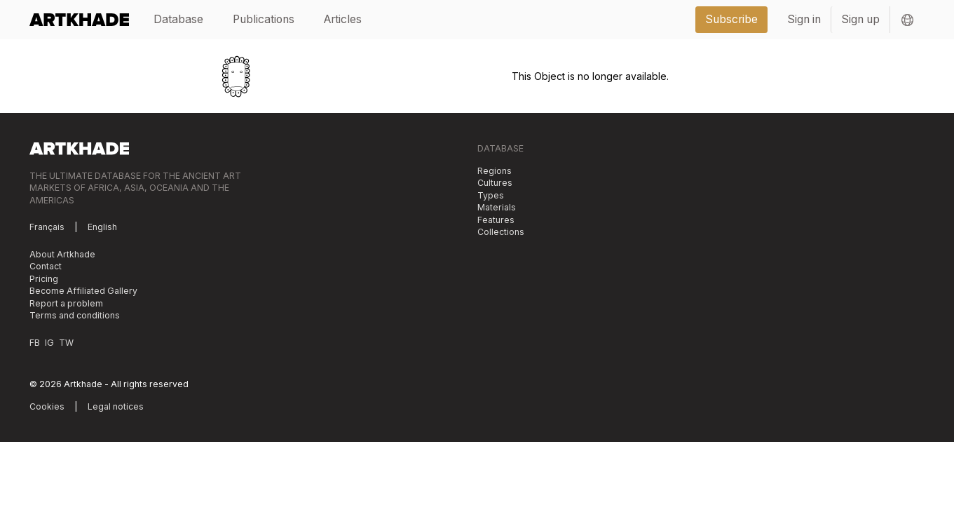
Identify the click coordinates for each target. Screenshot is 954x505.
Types (490, 195)
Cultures (494, 182)
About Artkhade (62, 254)
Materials (496, 207)
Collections (500, 232)
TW (66, 342)
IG (49, 342)
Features (496, 220)
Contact (45, 266)
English (102, 227)
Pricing (43, 279)
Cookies (46, 406)
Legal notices (116, 406)
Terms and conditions (74, 315)
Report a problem (66, 303)
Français (46, 227)
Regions (494, 171)
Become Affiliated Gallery (83, 290)
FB (34, 342)
